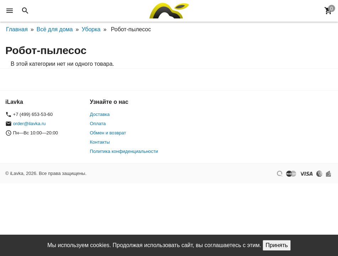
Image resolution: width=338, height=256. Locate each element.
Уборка (91, 29)
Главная (17, 29)
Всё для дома (55, 29)
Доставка (100, 114)
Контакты (100, 142)
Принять (276, 245)
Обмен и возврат (108, 132)
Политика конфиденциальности (124, 151)
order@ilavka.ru (29, 123)
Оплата (98, 123)
